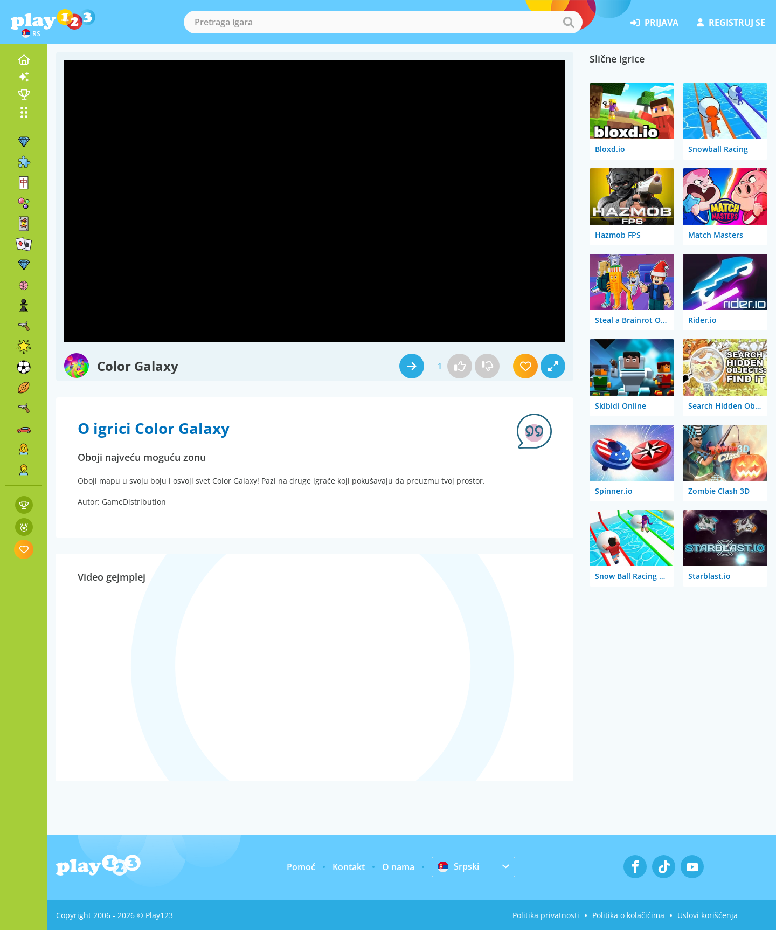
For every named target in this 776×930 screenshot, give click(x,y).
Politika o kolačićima (628, 915)
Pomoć (301, 867)
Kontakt (348, 867)
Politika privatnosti (545, 915)
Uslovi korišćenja (707, 915)
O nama (398, 867)
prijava (654, 23)
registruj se (731, 23)
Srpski (458, 866)
